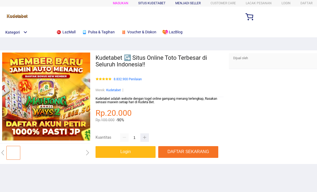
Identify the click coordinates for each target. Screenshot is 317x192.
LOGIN (286, 3)
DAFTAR (306, 3)
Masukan (120, 3)
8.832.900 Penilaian (128, 79)
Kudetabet (113, 90)
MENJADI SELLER (188, 3)
